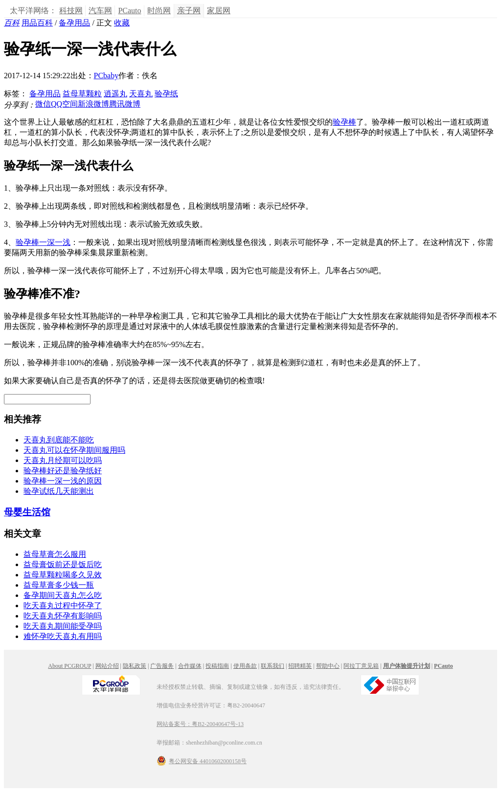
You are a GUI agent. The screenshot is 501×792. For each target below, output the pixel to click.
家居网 (218, 10)
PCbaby (106, 75)
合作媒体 (190, 665)
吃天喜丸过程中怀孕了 (62, 605)
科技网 (71, 10)
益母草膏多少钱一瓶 (58, 585)
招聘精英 (300, 665)
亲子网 (189, 10)
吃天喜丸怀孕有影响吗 (62, 616)
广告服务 (162, 665)
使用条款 (245, 665)
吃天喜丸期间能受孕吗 (62, 626)
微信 (43, 104)
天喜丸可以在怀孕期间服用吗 (74, 450)
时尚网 (159, 10)
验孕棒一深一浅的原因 (62, 481)
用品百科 (37, 23)
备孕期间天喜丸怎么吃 (62, 595)
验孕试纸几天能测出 (58, 491)
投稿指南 (217, 665)
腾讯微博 (124, 104)
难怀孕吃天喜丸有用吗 (62, 636)
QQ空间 (64, 104)
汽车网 (100, 10)
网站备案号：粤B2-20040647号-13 (200, 724)
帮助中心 (328, 665)
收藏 (122, 23)
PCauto (129, 10)
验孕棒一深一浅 (43, 242)
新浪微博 (93, 104)
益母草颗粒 (82, 93)
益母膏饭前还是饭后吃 (62, 564)
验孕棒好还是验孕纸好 (62, 470)
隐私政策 (134, 665)
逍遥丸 (115, 93)
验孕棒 (344, 122)
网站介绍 (107, 665)
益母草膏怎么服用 (54, 554)
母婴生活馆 (27, 512)
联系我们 (272, 665)
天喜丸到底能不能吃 (58, 440)
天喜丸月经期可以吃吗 (62, 460)
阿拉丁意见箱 (361, 665)
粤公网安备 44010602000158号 (202, 761)
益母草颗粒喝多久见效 (62, 575)
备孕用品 (74, 23)
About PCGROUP (69, 665)
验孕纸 (166, 93)
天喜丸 (141, 93)
